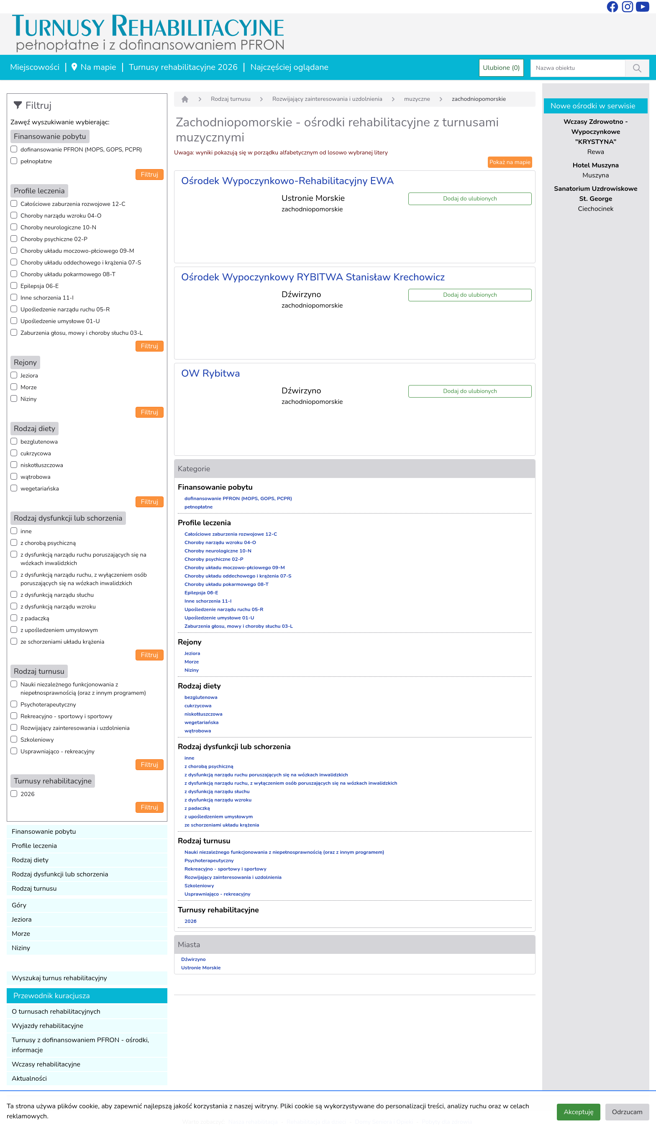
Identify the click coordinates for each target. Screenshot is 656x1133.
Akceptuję (578, 1112)
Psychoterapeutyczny (48, 705)
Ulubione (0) (501, 67)
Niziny (28, 399)
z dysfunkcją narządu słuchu (57, 595)
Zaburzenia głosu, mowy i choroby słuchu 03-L (81, 333)
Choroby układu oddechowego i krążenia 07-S (80, 263)
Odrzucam (627, 1112)
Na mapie (93, 67)
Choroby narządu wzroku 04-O (60, 216)
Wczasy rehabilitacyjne (46, 1064)
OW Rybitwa (210, 373)
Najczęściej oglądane (289, 67)
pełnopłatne (36, 161)
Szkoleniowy (37, 740)
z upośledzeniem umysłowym (59, 630)
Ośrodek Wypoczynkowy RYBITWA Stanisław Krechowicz (313, 277)
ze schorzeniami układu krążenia (62, 642)
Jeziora (29, 376)
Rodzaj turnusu (34, 888)
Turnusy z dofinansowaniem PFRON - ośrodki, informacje (80, 1045)
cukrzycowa (35, 453)
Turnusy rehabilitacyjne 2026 (183, 67)
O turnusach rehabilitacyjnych (56, 1011)
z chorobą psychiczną (48, 543)
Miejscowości (34, 67)
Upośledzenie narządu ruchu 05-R (65, 309)
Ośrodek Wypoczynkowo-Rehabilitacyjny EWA (287, 181)
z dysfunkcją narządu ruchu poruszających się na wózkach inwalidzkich (83, 559)
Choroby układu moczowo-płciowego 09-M (77, 251)
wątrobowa (35, 477)
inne (26, 531)
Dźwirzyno (193, 959)
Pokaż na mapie (509, 162)
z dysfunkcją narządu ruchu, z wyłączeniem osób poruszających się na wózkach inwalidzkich (83, 579)
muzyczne (417, 99)
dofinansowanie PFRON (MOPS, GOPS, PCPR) (81, 150)
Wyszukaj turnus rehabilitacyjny (59, 978)
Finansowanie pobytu (44, 831)
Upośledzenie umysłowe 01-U (60, 321)
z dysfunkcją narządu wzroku (58, 607)
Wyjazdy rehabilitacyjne (47, 1025)
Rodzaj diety (30, 860)
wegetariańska (39, 489)
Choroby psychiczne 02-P (53, 239)
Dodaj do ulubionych (470, 199)
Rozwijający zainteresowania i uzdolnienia (75, 728)
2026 (27, 794)
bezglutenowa (39, 442)
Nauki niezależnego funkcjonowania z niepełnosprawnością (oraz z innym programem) (83, 689)
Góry (19, 905)
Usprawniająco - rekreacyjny (57, 751)
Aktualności (29, 1078)
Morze (28, 387)
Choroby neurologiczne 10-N (58, 227)
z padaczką (34, 618)
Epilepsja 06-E (39, 286)
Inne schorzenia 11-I (47, 298)
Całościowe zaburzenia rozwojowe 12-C (73, 204)
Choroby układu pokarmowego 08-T (67, 274)
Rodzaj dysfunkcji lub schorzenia (60, 874)
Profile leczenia (34, 845)
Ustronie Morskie (200, 967)
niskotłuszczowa (41, 465)
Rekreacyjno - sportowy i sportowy (66, 716)
